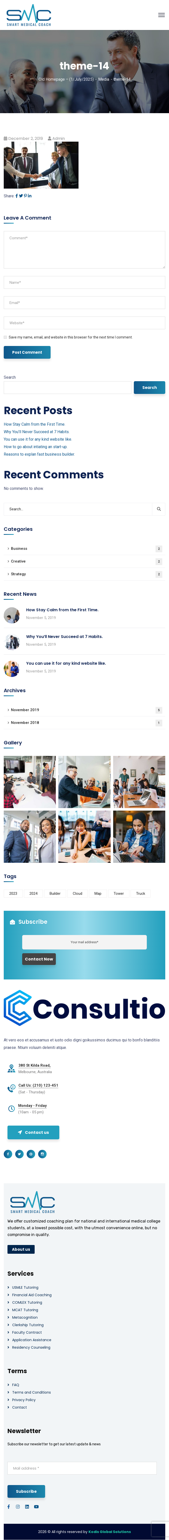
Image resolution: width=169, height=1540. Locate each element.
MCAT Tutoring (25, 1309)
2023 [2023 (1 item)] (13, 893)
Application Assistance (31, 1339)
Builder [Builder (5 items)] (55, 893)
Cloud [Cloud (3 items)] (77, 893)
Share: (9, 196)
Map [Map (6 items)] (97, 893)
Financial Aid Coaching (32, 1294)
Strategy (86, 574)
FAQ (15, 1384)
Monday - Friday (32, 1105)
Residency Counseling (31, 1347)
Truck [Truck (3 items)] (140, 893)
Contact (19, 1407)
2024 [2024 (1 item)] (33, 893)
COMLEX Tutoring (27, 1302)
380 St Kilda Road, (34, 1065)
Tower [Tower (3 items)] (119, 893)
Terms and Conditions (31, 1392)
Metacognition (25, 1317)
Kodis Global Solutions (109, 1531)
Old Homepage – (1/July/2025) (66, 79)
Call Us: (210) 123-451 (38, 1085)
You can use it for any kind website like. (38, 439)
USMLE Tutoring (25, 1287)
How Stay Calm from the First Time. (34, 424)
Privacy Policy (24, 1399)
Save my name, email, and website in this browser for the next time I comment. (71, 337)
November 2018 (86, 723)
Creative (86, 561)
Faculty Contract (27, 1332)
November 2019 (86, 710)
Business (86, 549)
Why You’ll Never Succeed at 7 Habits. (37, 431)
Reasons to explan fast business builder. (39, 454)
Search (10, 377)
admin (58, 138)
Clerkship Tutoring (28, 1324)
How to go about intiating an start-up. (36, 446)
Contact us (33, 1132)
